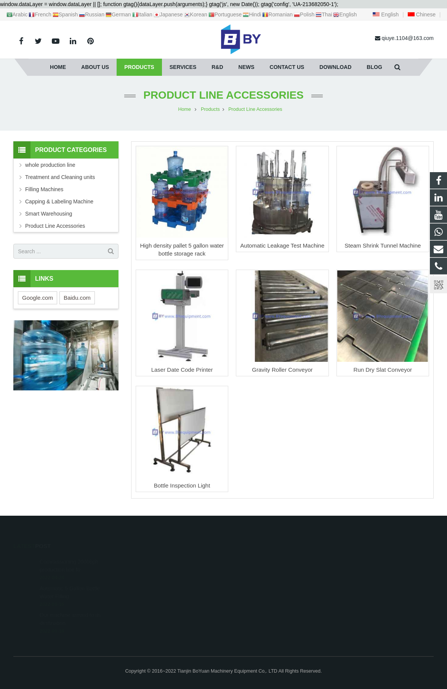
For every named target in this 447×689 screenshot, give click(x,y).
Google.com (37, 297)
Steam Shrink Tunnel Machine (382, 245)
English (386, 14)
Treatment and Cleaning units (60, 177)
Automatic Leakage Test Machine (282, 245)
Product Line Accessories (223, 95)
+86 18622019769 (256, 571)
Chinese (422, 14)
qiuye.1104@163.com (261, 582)
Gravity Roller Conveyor (282, 369)
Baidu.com (77, 297)
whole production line (50, 165)
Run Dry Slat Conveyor (383, 369)
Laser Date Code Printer (182, 369)
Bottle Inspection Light (182, 485)
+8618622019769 (255, 560)
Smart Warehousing (48, 214)
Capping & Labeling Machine (59, 201)
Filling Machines (44, 189)
